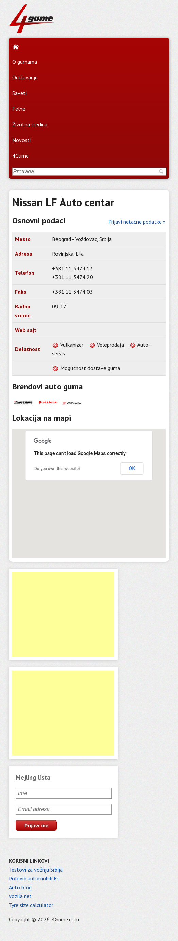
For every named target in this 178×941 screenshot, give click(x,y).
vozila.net (20, 896)
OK (132, 468)
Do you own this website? (57, 468)
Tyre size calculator (31, 905)
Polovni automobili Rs (34, 878)
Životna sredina (29, 124)
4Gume (20, 155)
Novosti (21, 140)
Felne (18, 108)
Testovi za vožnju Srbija (36, 869)
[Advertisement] (63, 614)
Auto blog (20, 887)
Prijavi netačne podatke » (137, 221)
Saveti (19, 93)
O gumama (24, 61)
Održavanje (25, 77)
